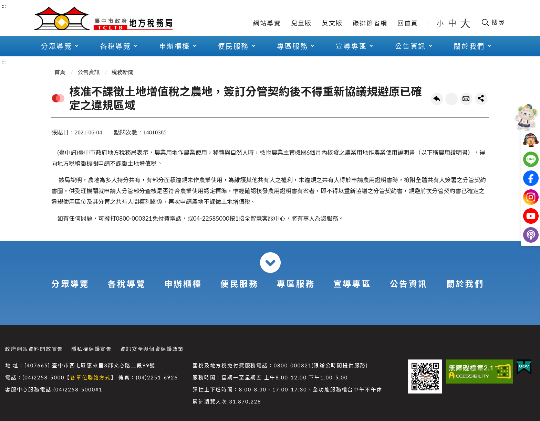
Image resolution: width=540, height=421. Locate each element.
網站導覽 (267, 23)
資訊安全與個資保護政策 (152, 349)
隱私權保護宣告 (91, 349)
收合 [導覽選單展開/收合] (270, 262)
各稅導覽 (115, 46)
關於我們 (469, 46)
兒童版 (301, 23)
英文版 (332, 23)
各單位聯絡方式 (90, 377)
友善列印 (451, 99)
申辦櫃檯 (174, 46)
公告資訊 (410, 46)
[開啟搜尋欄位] (493, 22)
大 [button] (465, 23)
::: (4, 5)
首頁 (59, 72)
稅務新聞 (123, 72)
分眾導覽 (56, 46)
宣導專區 (351, 46)
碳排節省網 (370, 23)
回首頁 (407, 23)
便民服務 (233, 46)
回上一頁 (437, 99)
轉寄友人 (466, 99)
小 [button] (441, 23)
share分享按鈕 (481, 98)
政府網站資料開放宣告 (34, 349)
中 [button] (453, 23)
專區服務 (292, 46)
